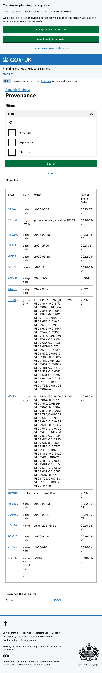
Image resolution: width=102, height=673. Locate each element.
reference (24, 152)
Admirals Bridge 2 (17, 90)
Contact (56, 632)
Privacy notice (28, 640)
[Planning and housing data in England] (18, 59)
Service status (10, 632)
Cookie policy (10, 640)
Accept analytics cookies (51, 29)
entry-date (25, 132)
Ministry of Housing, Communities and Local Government (33, 648)
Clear (51, 172)
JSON (57, 600)
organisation (26, 142)
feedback (46, 81)
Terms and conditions (42, 636)
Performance (41, 632)
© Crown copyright (88, 664)
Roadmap (26, 632)
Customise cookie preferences (51, 48)
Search (51, 163)
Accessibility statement (15, 636)
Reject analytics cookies (51, 39)
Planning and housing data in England (26, 68)
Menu (6, 74)
